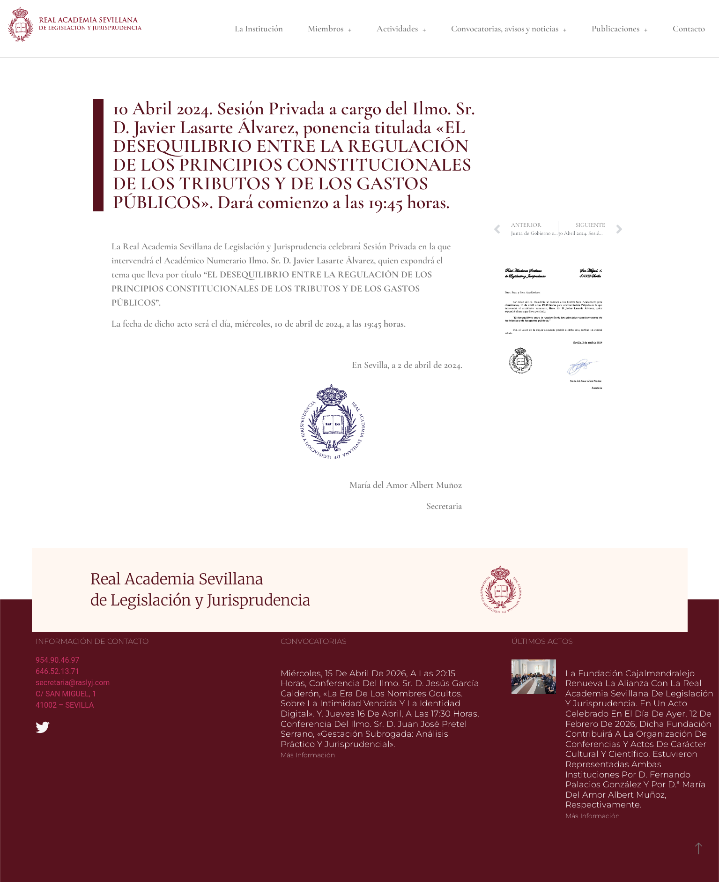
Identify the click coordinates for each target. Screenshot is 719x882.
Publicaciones (620, 29)
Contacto (689, 28)
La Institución (259, 28)
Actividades (401, 29)
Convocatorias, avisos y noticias (509, 29)
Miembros (330, 29)
